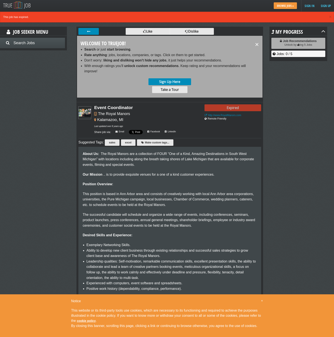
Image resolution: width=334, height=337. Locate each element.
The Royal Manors (114, 113)
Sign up (326, 6)
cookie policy (86, 320)
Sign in (309, 6)
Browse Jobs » (285, 6)
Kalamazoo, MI (110, 119)
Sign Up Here (169, 81)
